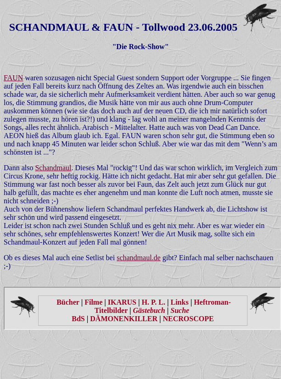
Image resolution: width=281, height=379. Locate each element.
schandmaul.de (139, 258)
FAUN (13, 78)
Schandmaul (53, 168)
